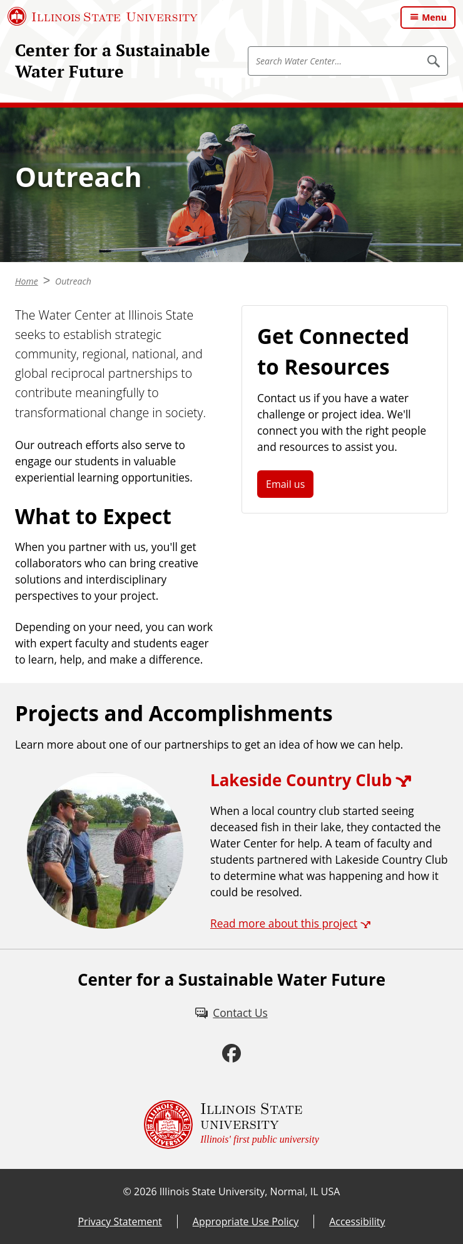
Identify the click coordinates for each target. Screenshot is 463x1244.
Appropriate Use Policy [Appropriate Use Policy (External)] (245, 1221)
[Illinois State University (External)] (103, 16)
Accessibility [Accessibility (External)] (357, 1221)
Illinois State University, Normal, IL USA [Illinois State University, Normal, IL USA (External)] (250, 1191)
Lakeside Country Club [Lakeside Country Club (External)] (301, 780)
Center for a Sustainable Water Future (112, 61)
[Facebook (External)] (231, 1053)
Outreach (73, 281)
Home (26, 281)
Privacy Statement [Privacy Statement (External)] (119, 1221)
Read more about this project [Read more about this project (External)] (283, 923)
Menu (434, 17)
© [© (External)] (127, 1191)
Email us (285, 484)
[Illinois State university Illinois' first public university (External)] (231, 1124)
